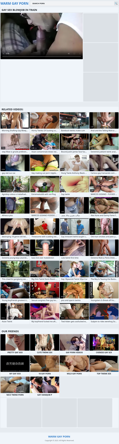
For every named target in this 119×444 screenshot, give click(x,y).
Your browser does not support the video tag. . (41, 36)
